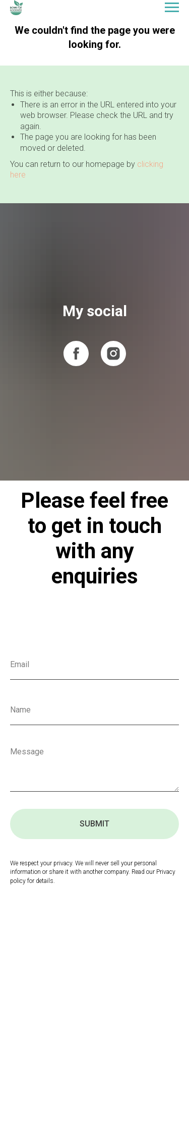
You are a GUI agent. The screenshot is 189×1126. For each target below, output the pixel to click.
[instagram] (113, 353)
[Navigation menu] (172, 8)
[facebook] (76, 353)
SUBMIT (94, 823)
